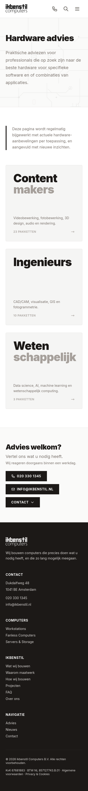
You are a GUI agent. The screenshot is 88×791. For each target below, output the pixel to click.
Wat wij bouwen (18, 666)
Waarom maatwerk (20, 673)
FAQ (9, 692)
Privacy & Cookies (38, 774)
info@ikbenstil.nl (32, 489)
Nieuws (11, 729)
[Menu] (77, 9)
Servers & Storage (20, 642)
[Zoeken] (66, 9)
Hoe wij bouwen (18, 679)
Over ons (13, 699)
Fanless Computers (20, 635)
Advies (11, 723)
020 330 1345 (26, 476)
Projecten (13, 686)
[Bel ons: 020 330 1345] (55, 9)
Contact (22, 502)
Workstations (16, 629)
